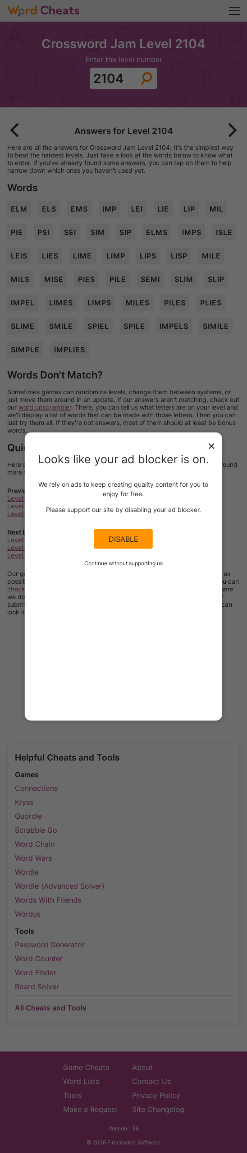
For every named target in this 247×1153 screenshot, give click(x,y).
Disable (123, 538)
